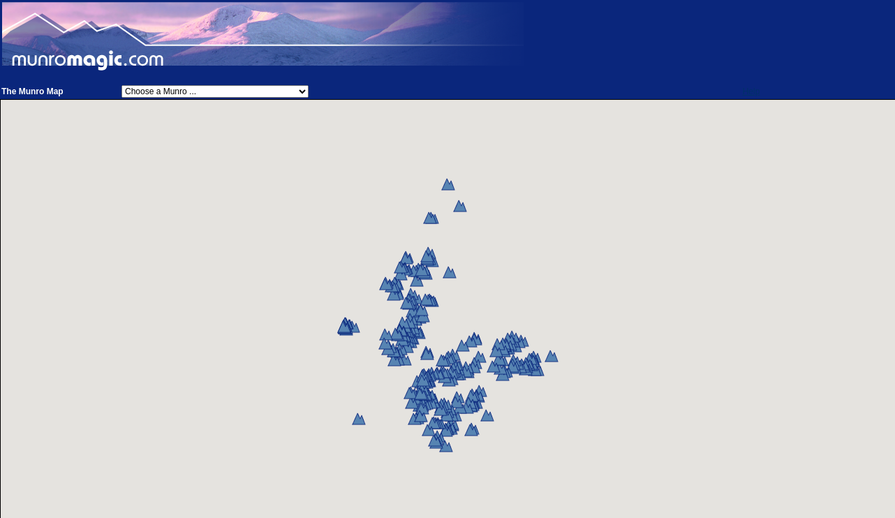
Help (751, 91)
